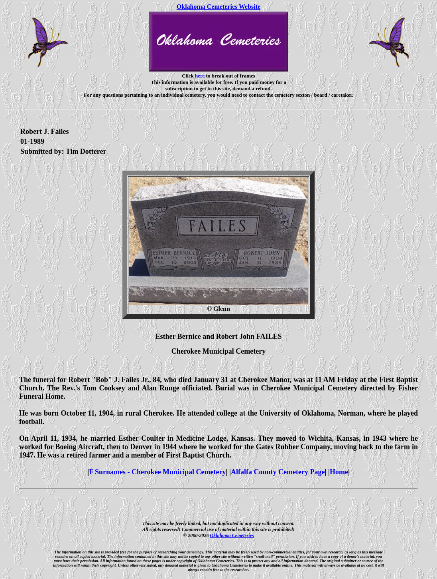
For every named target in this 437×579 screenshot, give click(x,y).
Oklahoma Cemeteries (232, 535)
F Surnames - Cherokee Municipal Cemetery (157, 472)
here (200, 76)
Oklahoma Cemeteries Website (218, 6)
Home (339, 472)
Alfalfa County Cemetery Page (278, 472)
